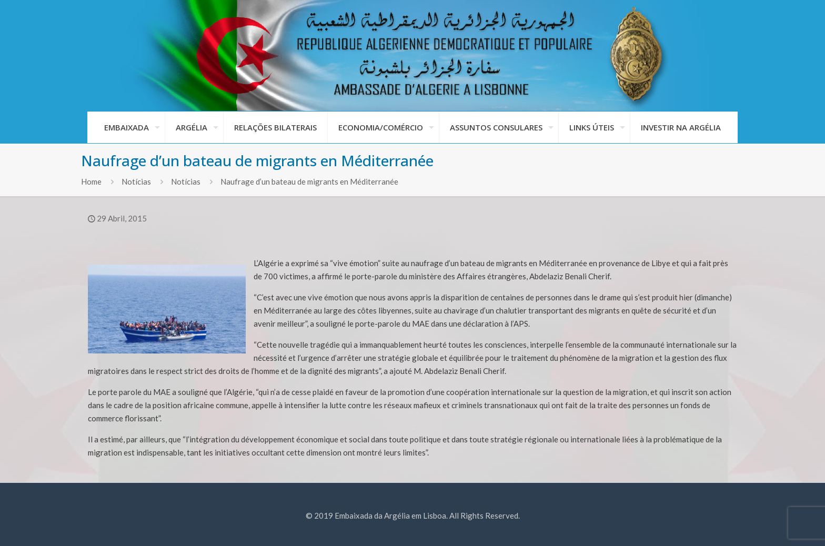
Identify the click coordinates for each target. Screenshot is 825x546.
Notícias (136, 181)
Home (91, 181)
